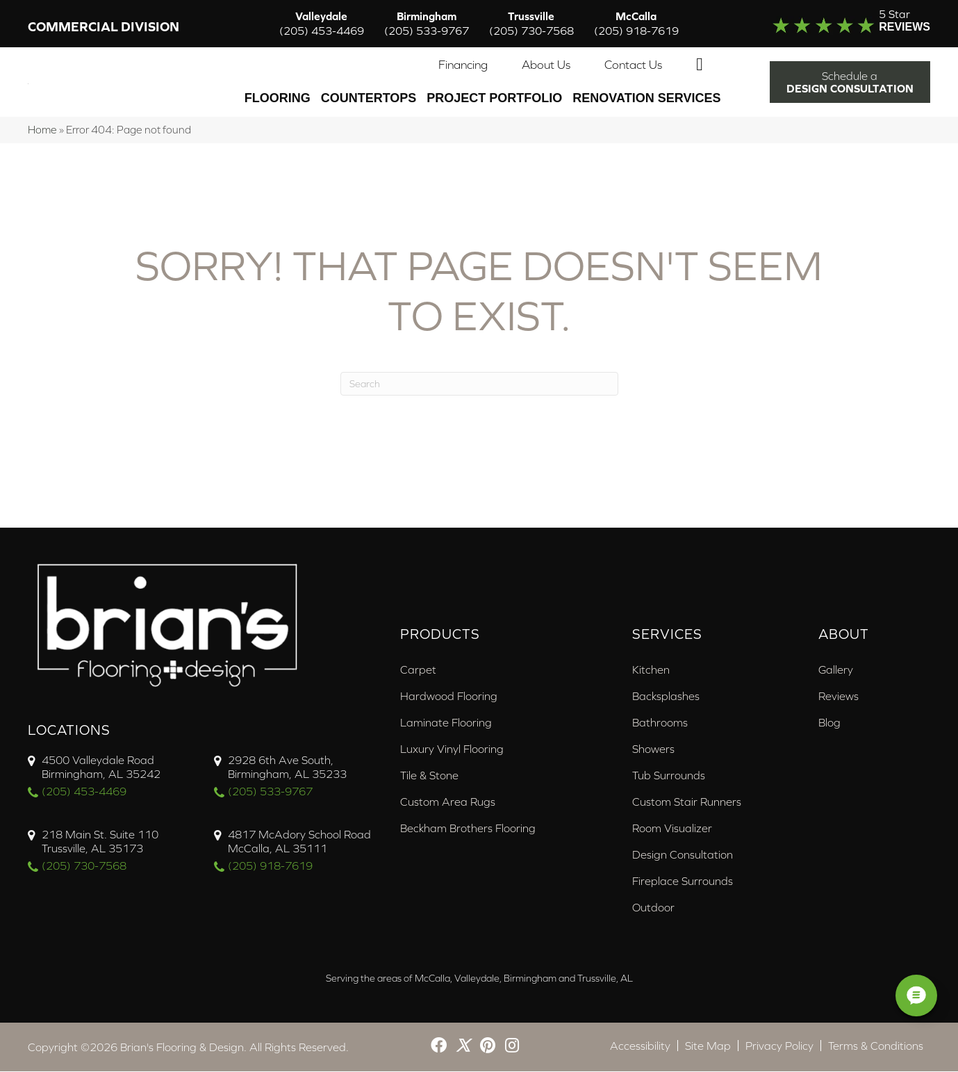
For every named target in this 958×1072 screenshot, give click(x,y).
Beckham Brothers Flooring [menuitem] (468, 828)
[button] (702, 65)
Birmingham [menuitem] (426, 24)
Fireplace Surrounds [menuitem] (682, 881)
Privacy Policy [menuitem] (779, 1046)
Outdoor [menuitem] (653, 908)
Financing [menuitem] (463, 65)
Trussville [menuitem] (531, 24)
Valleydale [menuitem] (321, 24)
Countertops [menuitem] (369, 99)
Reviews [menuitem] (838, 696)
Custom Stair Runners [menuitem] (686, 802)
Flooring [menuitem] (278, 99)
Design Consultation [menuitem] (682, 855)
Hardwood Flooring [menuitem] (448, 696)
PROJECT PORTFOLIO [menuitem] (494, 99)
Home (42, 130)
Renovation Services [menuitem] (646, 99)
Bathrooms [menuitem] (660, 723)
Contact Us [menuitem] (633, 65)
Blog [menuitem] (829, 723)
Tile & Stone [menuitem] (429, 776)
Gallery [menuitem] (835, 670)
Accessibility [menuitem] (640, 1046)
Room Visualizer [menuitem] (672, 828)
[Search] (479, 384)
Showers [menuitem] (653, 749)
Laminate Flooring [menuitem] (446, 723)
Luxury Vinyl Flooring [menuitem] (452, 749)
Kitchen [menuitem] (651, 670)
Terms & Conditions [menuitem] (875, 1046)
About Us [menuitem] (546, 65)
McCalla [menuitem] (636, 24)
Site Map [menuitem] (708, 1046)
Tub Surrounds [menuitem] (668, 776)
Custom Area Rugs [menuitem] (447, 802)
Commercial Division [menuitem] (103, 27)
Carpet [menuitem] (418, 670)
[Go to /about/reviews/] (832, 24)
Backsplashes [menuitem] (666, 696)
